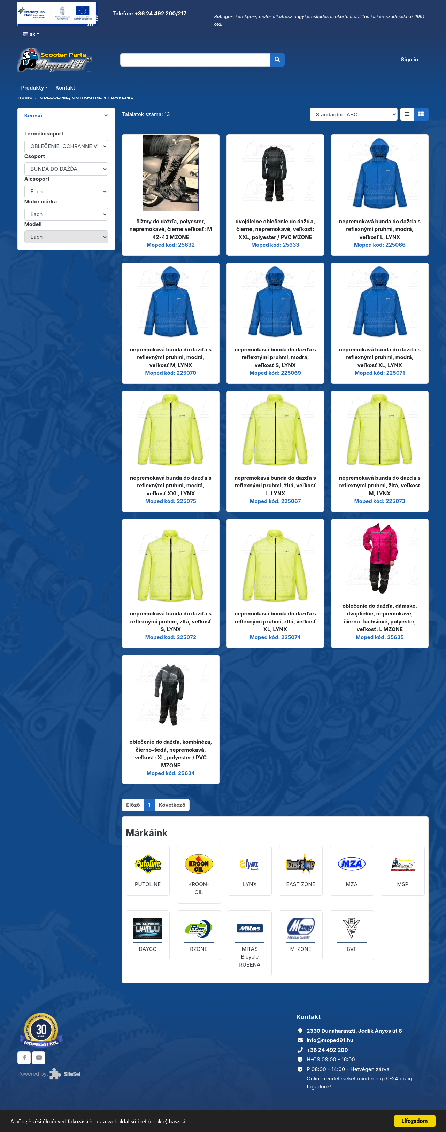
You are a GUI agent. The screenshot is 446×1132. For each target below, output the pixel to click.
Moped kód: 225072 (170, 637)
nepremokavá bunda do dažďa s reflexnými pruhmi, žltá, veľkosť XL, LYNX (275, 621)
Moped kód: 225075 (170, 501)
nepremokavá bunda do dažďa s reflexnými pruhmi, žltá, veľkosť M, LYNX (380, 485)
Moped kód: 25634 (171, 773)
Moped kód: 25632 (171, 244)
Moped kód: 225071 (380, 373)
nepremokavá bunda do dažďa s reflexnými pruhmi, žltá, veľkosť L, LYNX (275, 485)
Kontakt (65, 87)
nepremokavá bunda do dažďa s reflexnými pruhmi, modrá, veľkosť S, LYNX (275, 357)
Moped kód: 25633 (275, 244)
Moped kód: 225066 (380, 244)
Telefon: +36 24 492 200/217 (148, 13)
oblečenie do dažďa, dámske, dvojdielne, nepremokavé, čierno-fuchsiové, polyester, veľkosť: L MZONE (380, 618)
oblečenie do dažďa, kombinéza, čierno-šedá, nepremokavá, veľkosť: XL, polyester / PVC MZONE (170, 753)
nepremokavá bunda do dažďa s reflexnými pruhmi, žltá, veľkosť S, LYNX (171, 621)
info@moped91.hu (330, 1040)
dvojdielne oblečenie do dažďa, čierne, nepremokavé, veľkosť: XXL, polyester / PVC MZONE (275, 229)
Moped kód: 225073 (379, 501)
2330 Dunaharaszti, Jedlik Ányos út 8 (354, 1031)
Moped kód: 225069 (275, 373)
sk (29, 34)
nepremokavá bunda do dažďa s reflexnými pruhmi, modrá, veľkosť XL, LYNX (380, 357)
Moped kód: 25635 (380, 637)
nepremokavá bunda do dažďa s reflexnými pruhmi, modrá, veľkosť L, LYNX (380, 229)
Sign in (409, 59)
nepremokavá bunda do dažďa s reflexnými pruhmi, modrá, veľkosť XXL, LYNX (171, 485)
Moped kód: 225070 (171, 373)
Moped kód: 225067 (275, 501)
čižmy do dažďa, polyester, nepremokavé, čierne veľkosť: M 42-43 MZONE (171, 229)
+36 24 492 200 (327, 1050)
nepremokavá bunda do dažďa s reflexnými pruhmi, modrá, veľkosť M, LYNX (171, 357)
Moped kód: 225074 (275, 637)
